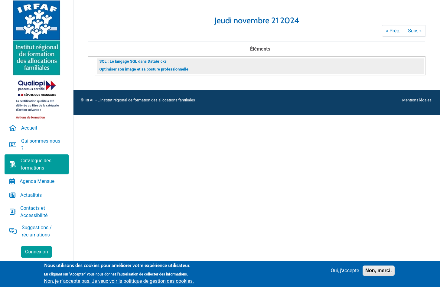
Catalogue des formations (36, 164)
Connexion (36, 252)
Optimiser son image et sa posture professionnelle (143, 69)
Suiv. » (415, 31)
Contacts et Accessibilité (33, 211)
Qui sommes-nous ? (40, 144)
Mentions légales (417, 100)
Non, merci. (378, 272)
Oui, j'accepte (345, 273)
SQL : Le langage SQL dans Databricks (133, 61)
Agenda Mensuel (38, 181)
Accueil (29, 128)
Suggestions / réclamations (37, 231)
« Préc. (393, 31)
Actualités (31, 195)
